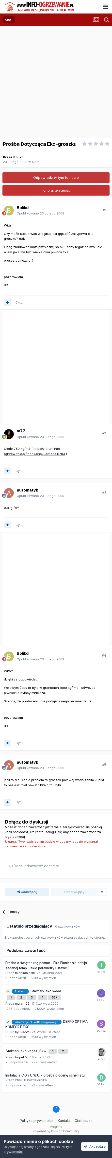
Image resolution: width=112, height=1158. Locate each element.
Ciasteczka (84, 1120)
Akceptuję (95, 1146)
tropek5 (21, 1057)
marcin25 (22, 1003)
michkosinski (25, 973)
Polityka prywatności (36, 1120)
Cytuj (19, 302)
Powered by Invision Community (56, 1131)
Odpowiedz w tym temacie (56, 177)
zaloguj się (54, 832)
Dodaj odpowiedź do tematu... (36, 866)
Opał (35, 162)
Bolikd (18, 157)
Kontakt (64, 1120)
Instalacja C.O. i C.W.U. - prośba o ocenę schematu (45, 1075)
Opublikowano (40, 213)
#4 (104, 655)
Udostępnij (27, 891)
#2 (104, 433)
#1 (104, 210)
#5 (104, 764)
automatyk (27, 490)
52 (54, 997)
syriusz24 (22, 1032)
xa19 (18, 1080)
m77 (21, 430)
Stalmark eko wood (45, 991)
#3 (104, 492)
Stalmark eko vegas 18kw (26, 1051)
